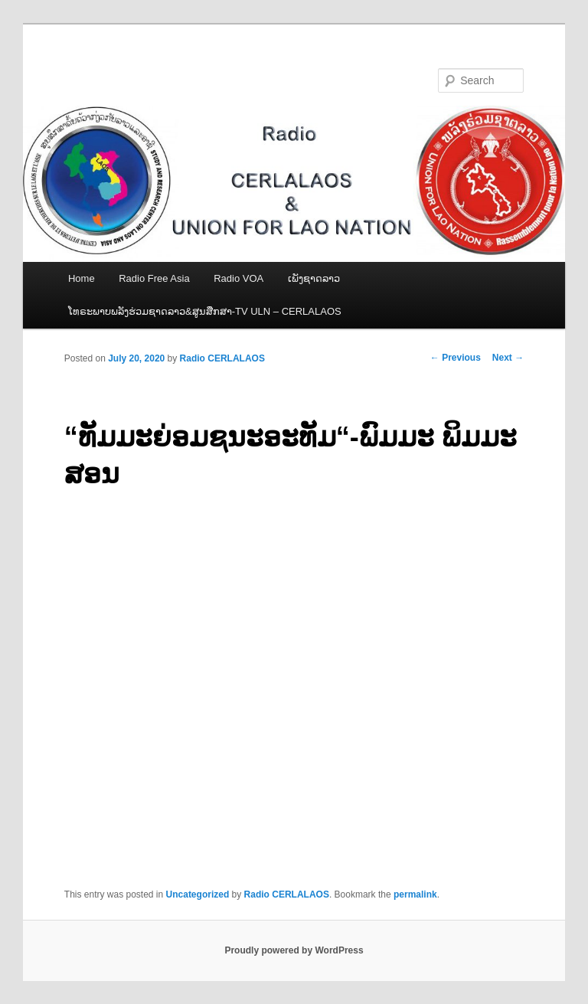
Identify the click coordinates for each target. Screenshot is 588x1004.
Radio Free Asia (154, 278)
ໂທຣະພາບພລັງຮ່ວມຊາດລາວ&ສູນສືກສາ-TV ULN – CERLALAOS (204, 311)
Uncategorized (198, 894)
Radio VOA (238, 278)
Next (508, 357)
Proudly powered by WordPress (293, 950)
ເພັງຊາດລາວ (314, 278)
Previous (455, 357)
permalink (415, 894)
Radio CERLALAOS (222, 358)
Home (81, 278)
